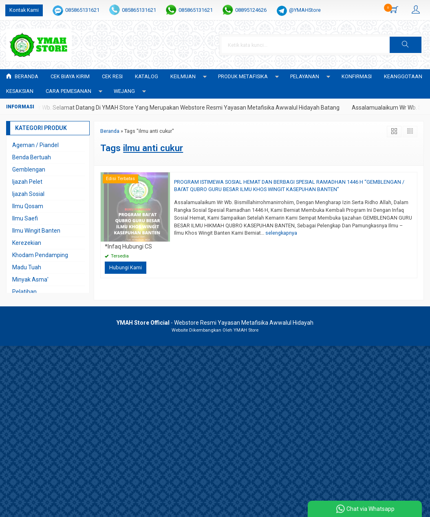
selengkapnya (281, 233)
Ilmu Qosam (27, 206)
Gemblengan (28, 169)
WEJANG (124, 91)
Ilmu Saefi (25, 218)
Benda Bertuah (31, 157)
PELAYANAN (304, 76)
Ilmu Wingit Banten (36, 230)
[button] (405, 45)
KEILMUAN (183, 76)
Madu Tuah (26, 267)
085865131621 (82, 10)
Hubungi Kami (125, 267)
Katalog (146, 76)
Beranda (22, 76)
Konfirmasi (357, 76)
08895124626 (251, 10)
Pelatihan (24, 291)
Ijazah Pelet (27, 181)
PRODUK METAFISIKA (243, 76)
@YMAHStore (305, 10)
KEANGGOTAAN (403, 76)
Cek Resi (112, 76)
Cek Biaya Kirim (70, 76)
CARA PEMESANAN (68, 91)
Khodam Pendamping (40, 255)
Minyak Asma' (30, 279)
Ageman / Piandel (35, 145)
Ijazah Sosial (28, 194)
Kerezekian (26, 243)
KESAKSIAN (19, 91)
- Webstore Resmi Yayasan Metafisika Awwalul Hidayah (215, 322)
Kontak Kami (24, 10)
